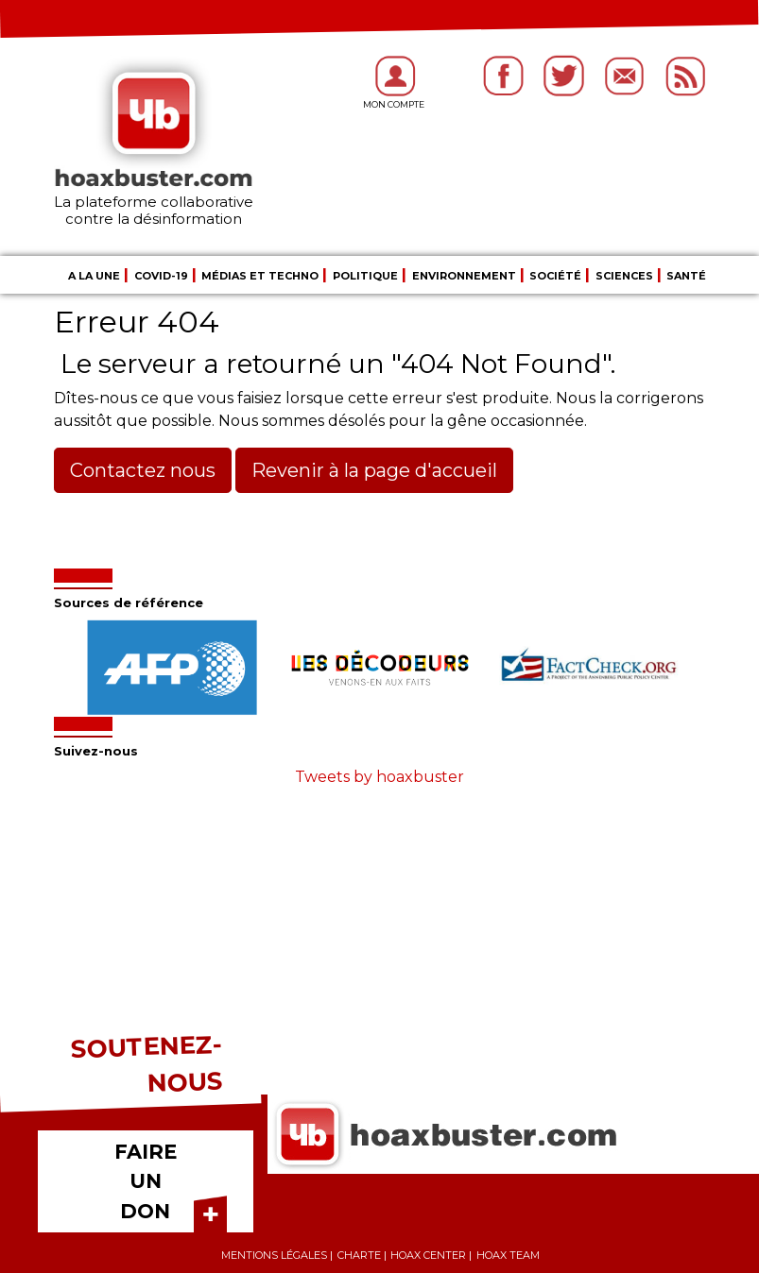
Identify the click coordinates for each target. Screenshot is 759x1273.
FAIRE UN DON (145, 1181)
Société (555, 275)
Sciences (624, 275)
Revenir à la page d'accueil (374, 470)
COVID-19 (161, 275)
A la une (94, 275)
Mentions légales (274, 1255)
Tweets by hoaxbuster (379, 777)
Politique (365, 275)
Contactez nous (143, 470)
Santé (686, 275)
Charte (359, 1255)
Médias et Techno (260, 275)
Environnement (464, 275)
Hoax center (428, 1255)
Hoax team (508, 1255)
